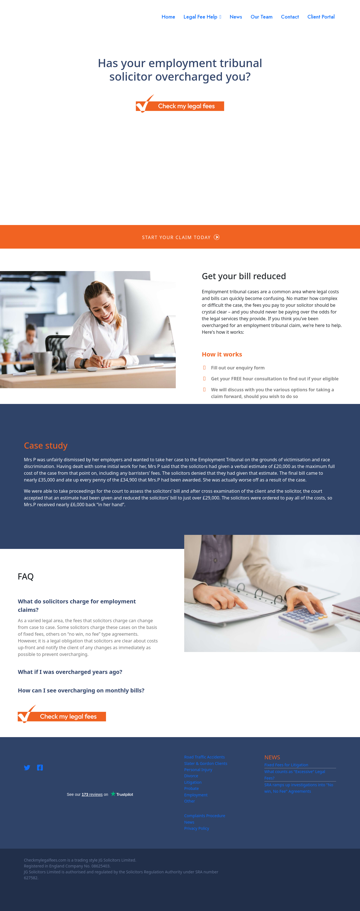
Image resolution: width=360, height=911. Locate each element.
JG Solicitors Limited (116, 860)
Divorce (191, 775)
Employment (196, 795)
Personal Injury (198, 769)
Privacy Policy (196, 828)
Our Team (262, 17)
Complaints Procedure (204, 815)
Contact (290, 17)
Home (168, 17)
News (236, 17)
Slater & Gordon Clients (205, 763)
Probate (191, 788)
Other (189, 801)
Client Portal (321, 17)
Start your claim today (176, 237)
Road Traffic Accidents (204, 757)
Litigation (193, 782)
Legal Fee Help (200, 17)
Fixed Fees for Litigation (286, 764)
